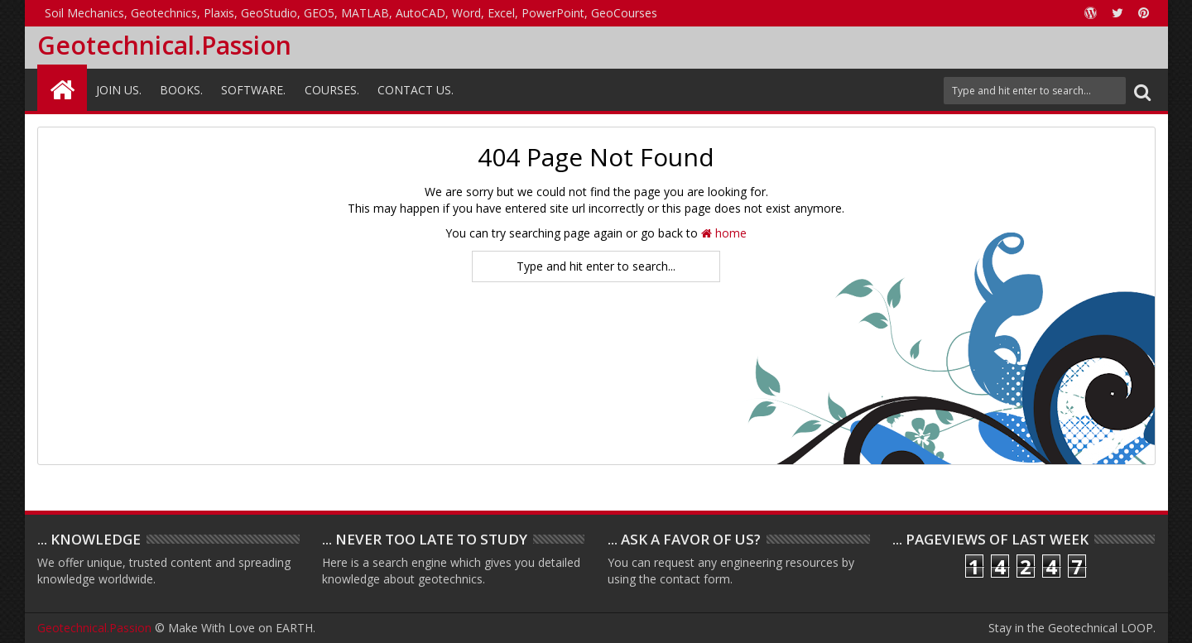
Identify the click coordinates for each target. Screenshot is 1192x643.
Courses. (332, 90)
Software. (253, 90)
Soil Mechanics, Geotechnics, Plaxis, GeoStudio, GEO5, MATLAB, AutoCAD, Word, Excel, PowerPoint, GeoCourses (351, 13)
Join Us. (119, 90)
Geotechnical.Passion (164, 45)
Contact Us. (415, 90)
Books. (181, 90)
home (724, 233)
